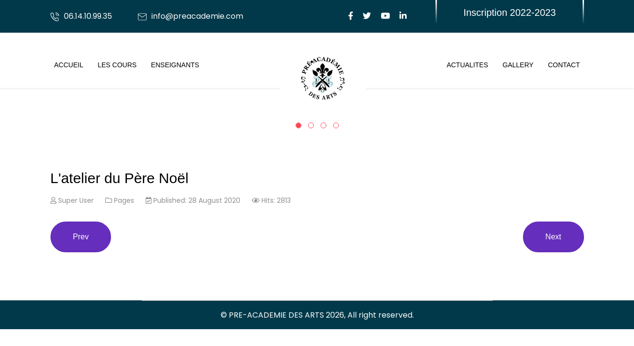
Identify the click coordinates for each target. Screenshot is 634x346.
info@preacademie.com (197, 16)
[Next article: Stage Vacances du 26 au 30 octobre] (553, 237)
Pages (124, 200)
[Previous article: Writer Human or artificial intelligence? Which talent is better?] (81, 237)
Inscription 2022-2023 (509, 12)
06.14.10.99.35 (88, 16)
